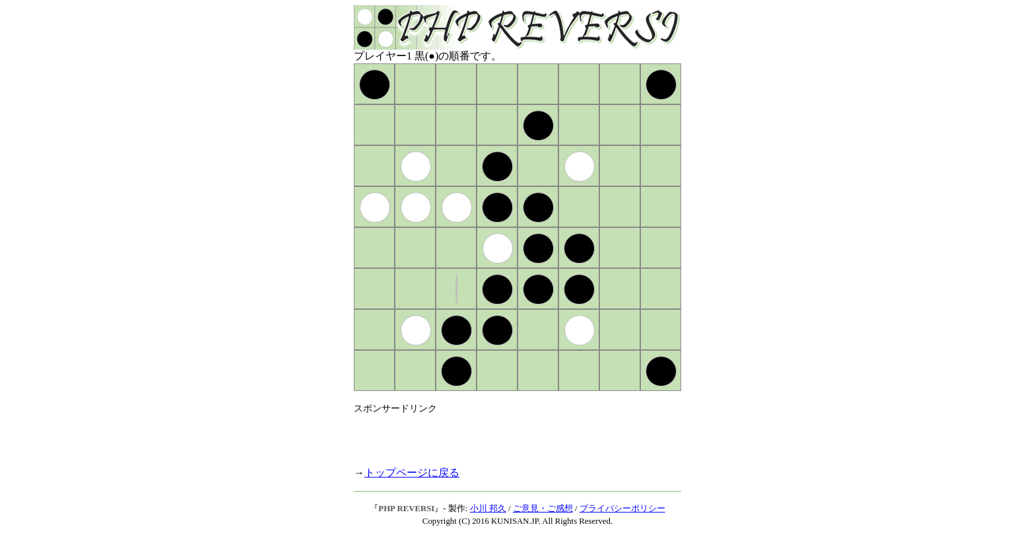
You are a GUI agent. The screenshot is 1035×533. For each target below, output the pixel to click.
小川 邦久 (488, 508)
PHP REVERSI (406, 508)
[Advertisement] (508, 434)
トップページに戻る (411, 472)
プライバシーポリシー (622, 508)
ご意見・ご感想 (543, 508)
